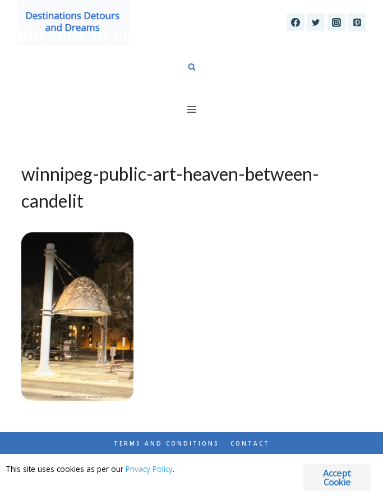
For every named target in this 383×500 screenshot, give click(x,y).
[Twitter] (316, 22)
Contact (250, 443)
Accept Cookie (337, 477)
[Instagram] (336, 22)
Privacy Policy (149, 469)
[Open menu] (191, 109)
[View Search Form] (192, 67)
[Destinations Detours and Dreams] (73, 22)
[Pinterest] (357, 22)
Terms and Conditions (166, 443)
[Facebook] (295, 22)
